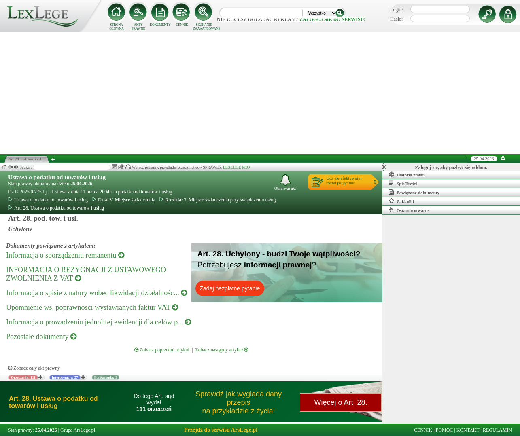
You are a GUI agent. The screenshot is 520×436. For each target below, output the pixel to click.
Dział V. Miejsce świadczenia (123, 200)
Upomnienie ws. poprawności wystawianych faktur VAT (92, 307)
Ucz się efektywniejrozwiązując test (343, 180)
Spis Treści (403, 183)
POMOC (444, 430)
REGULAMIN (497, 430)
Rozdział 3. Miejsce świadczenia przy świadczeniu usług (217, 200)
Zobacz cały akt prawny (34, 368)
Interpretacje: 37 (65, 377)
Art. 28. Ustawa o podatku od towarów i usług (56, 208)
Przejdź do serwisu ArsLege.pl (220, 430)
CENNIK (182, 25)
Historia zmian (407, 174)
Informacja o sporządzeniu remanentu (65, 255)
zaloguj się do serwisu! (332, 19)
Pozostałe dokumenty (41, 336)
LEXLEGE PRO (236, 167)
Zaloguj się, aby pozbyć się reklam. (451, 167)
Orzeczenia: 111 (23, 377)
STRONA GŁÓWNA (116, 26)
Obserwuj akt (285, 182)
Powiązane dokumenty (414, 192)
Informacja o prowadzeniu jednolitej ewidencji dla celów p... (98, 322)
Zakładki (401, 201)
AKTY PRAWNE (138, 26)
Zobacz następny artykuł (221, 350)
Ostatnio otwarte (409, 210)
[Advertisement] (260, 93)
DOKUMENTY (160, 25)
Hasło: (396, 19)
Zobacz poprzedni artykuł (161, 350)
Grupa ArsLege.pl (77, 430)
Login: (396, 10)
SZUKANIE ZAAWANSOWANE (204, 26)
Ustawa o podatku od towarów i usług (57, 177)
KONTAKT (468, 430)
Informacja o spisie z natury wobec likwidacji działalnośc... (96, 293)
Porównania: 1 (105, 377)
